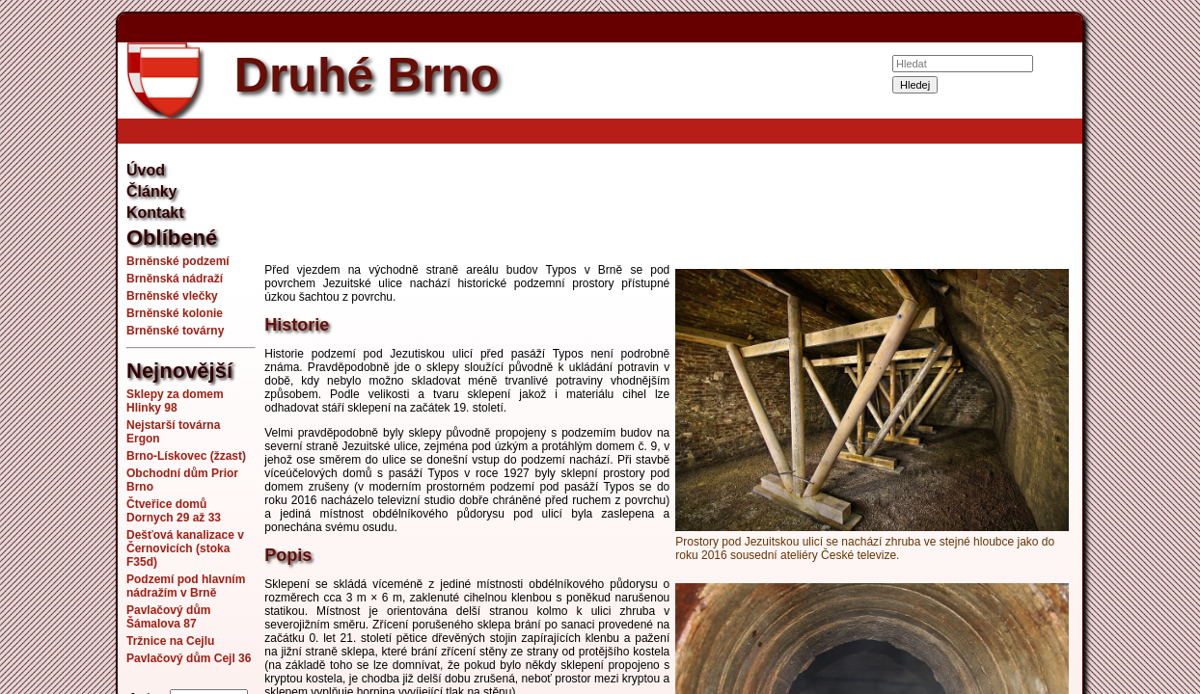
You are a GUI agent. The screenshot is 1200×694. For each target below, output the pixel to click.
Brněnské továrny (175, 330)
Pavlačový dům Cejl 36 (188, 658)
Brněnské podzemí (178, 261)
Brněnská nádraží (174, 278)
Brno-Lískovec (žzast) (186, 456)
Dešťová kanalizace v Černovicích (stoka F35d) (185, 548)
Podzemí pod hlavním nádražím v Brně (185, 586)
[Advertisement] (669, 206)
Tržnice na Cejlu (170, 641)
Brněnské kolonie (174, 313)
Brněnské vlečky (172, 296)
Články (151, 191)
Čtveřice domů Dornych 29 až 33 (173, 510)
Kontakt (155, 212)
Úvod (145, 170)
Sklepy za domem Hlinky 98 (175, 400)
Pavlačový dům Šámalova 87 (168, 616)
